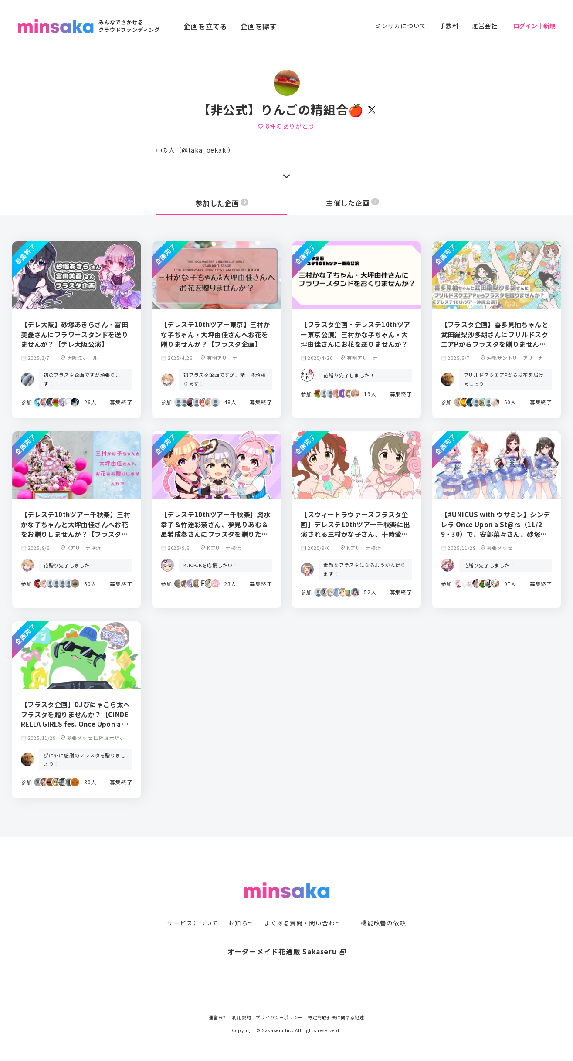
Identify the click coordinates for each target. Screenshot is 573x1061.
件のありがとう (286, 126)
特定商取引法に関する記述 (336, 1017)
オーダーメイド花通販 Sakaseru (286, 934)
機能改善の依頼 (383, 906)
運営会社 (485, 25)
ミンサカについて (400, 25)
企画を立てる (205, 26)
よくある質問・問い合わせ (303, 906)
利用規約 (241, 1017)
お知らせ (241, 906)
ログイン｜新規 (534, 25)
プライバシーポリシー (279, 1017)
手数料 (448, 25)
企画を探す (259, 26)
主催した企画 (352, 203)
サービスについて (192, 906)
